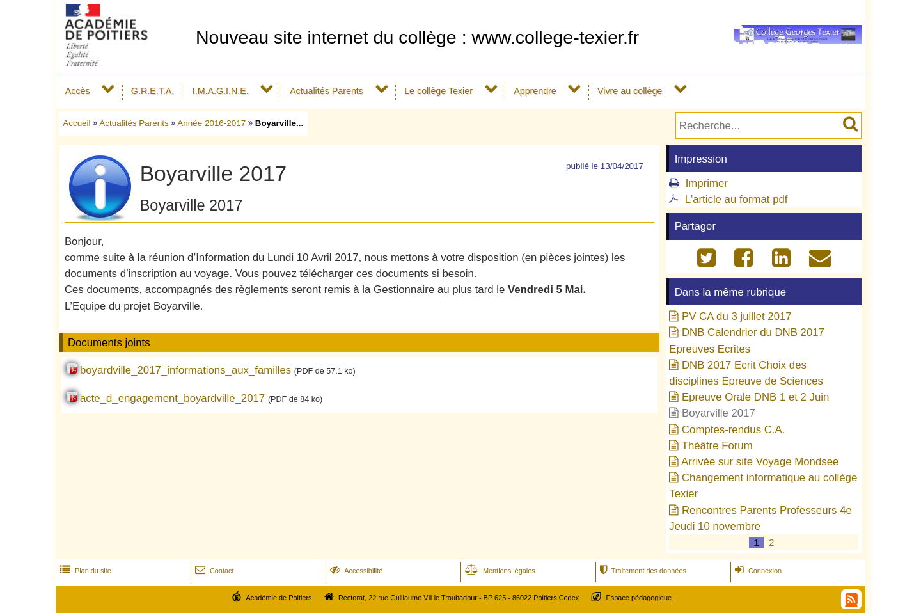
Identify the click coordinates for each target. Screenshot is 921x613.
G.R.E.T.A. (152, 91)
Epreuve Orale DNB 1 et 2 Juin (755, 397)
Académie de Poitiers (278, 597)
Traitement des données (641, 571)
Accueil (76, 123)
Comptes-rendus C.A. (733, 430)
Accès (77, 91)
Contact (213, 571)
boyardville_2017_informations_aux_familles (185, 370)
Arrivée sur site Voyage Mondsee (759, 462)
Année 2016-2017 (211, 123)
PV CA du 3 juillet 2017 (737, 316)
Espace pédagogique (639, 597)
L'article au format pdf (736, 199)
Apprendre (535, 91)
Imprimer (707, 183)
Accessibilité (355, 571)
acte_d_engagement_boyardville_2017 (172, 398)
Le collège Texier (438, 91)
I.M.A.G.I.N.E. (221, 91)
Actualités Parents (326, 91)
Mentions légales (498, 571)
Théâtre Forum (717, 446)
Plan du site (84, 571)
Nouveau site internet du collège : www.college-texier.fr (417, 37)
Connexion (757, 571)
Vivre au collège (629, 91)
